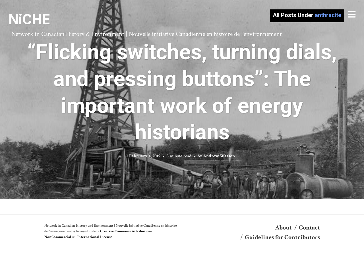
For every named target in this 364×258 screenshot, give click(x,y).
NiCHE (29, 19)
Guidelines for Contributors (282, 237)
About (283, 228)
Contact (309, 228)
